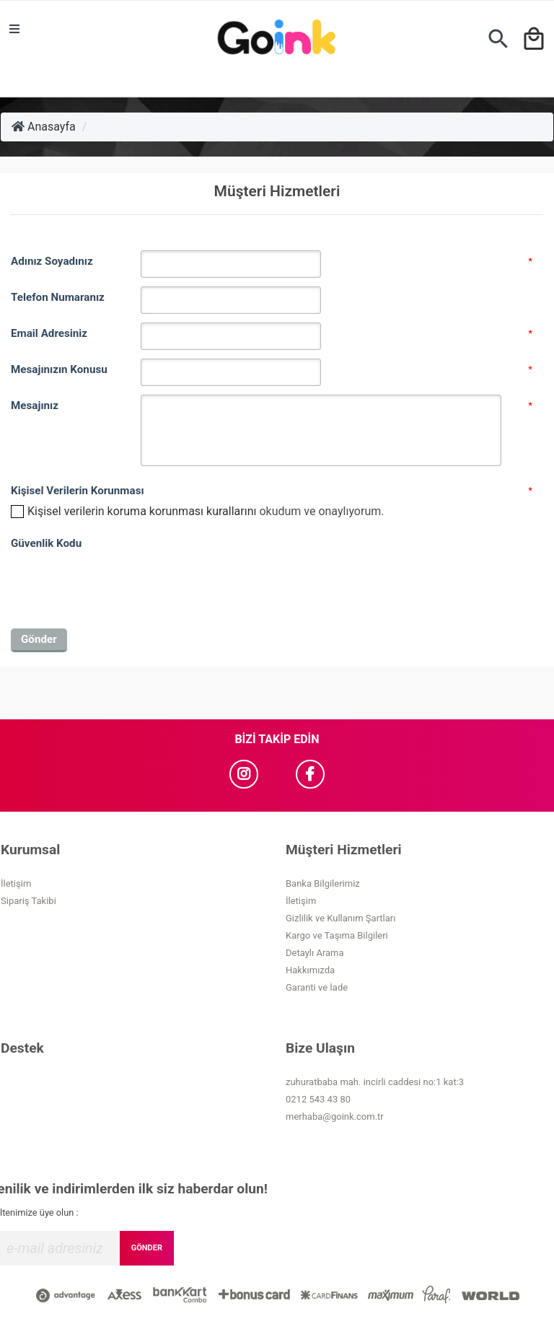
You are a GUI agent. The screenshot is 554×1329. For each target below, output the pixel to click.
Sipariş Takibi (28, 900)
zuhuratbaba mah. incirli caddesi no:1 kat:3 (375, 1081)
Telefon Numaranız (58, 297)
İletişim (16, 883)
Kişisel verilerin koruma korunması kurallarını (141, 511)
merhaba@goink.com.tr (335, 1116)
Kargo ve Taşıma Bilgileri (337, 935)
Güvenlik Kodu (46, 543)
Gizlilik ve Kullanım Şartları (340, 918)
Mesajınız (34, 405)
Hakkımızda (310, 970)
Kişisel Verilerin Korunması (76, 490)
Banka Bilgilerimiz (323, 883)
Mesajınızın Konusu (59, 369)
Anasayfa (44, 126)
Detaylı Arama (315, 952)
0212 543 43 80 (318, 1099)
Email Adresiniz (49, 333)
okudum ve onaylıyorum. (205, 511)
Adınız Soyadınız (52, 261)
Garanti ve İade (317, 987)
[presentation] (120, 583)
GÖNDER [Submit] (146, 1248)
